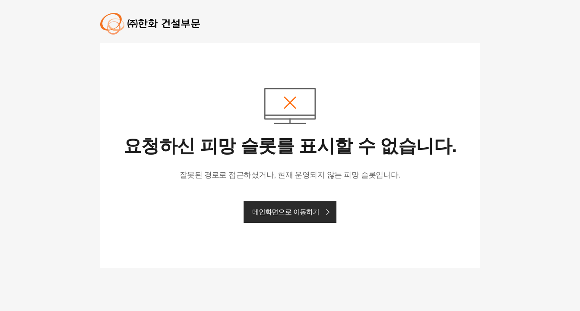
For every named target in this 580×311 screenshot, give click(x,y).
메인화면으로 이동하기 (286, 212)
